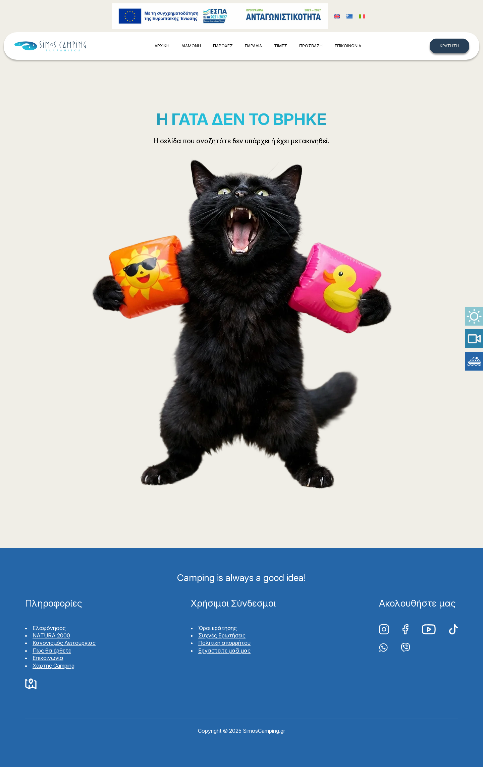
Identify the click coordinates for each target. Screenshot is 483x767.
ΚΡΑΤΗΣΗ (449, 45)
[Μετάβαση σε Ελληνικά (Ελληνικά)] (349, 16)
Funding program (220, 16)
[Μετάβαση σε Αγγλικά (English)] (336, 16)
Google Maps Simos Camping (31, 684)
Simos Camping (50, 46)
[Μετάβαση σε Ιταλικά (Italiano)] (362, 16)
